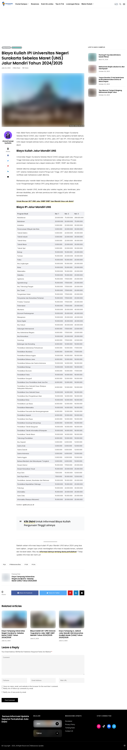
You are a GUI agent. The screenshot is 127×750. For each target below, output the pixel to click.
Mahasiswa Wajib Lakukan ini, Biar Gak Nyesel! (112, 68)
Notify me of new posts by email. (14, 692)
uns (34, 564)
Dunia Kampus (21, 4)
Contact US (69, 731)
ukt (27, 564)
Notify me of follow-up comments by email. (18, 688)
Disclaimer (68, 721)
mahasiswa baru (16, 564)
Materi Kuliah (87, 4)
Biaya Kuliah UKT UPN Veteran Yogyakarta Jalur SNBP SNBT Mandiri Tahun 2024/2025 (43, 633)
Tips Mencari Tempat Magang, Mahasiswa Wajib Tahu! (110, 91)
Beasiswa (35, 4)
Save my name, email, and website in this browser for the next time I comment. (31, 686)
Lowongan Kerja (72, 4)
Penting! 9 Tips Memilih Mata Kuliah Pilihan (110, 56)
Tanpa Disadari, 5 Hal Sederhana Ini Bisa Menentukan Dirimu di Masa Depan (111, 79)
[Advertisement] (63, 30)
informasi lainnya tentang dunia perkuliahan (58, 552)
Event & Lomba (47, 4)
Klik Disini (29, 521)
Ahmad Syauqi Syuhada (7, 142)
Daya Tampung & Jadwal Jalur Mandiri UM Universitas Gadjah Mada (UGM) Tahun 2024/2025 (71, 634)
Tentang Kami (70, 728)
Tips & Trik (59, 4)
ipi (5, 564)
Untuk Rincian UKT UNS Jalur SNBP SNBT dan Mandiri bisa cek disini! (45, 201)
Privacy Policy (70, 724)
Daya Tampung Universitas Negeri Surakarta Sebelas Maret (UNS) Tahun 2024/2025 (13, 634)
